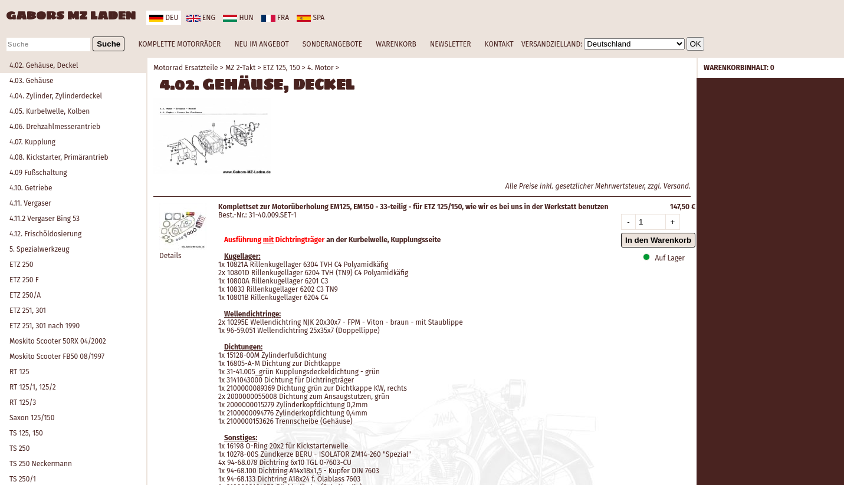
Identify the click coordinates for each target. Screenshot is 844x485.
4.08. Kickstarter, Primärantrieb (59, 157)
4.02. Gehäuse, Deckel (43, 65)
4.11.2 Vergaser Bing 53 (44, 219)
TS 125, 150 (26, 433)
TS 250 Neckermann (40, 464)
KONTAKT (499, 44)
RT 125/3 (22, 402)
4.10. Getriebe (30, 188)
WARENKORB (396, 44)
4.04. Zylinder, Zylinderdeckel (55, 96)
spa (310, 18)
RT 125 (19, 372)
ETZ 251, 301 (27, 310)
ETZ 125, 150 (281, 68)
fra (275, 18)
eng (200, 18)
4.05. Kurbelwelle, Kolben (49, 111)
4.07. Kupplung (32, 142)
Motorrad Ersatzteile (185, 68)
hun (238, 18)
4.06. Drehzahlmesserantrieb (54, 127)
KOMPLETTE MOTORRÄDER (179, 44)
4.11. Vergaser (30, 203)
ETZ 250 (21, 264)
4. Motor (320, 68)
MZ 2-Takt (240, 68)
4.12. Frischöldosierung (45, 234)
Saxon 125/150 (31, 418)
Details (170, 256)
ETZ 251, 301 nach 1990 (44, 326)
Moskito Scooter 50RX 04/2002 (57, 341)
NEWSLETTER (450, 44)
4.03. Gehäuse (31, 81)
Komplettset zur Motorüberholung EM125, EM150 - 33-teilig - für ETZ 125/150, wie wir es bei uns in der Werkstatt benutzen (413, 207)
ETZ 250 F (24, 280)
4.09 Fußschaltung (38, 173)
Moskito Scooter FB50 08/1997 (56, 356)
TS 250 (19, 448)
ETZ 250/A (25, 295)
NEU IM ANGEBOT (261, 44)
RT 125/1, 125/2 (32, 387)
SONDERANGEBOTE (332, 44)
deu (163, 18)
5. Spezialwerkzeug (39, 249)
